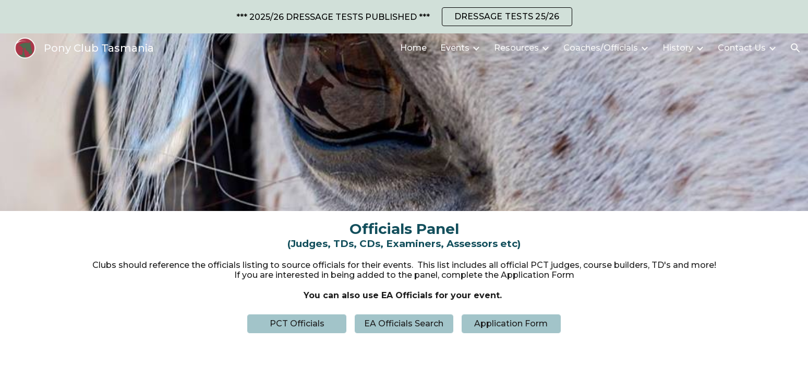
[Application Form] (511, 323)
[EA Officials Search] (404, 323)
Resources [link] (516, 48)
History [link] (677, 48)
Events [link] (454, 48)
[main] (404, 235)
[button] (795, 48)
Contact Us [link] (742, 48)
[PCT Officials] (297, 323)
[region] (404, 16)
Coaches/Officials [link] (600, 48)
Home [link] (413, 48)
